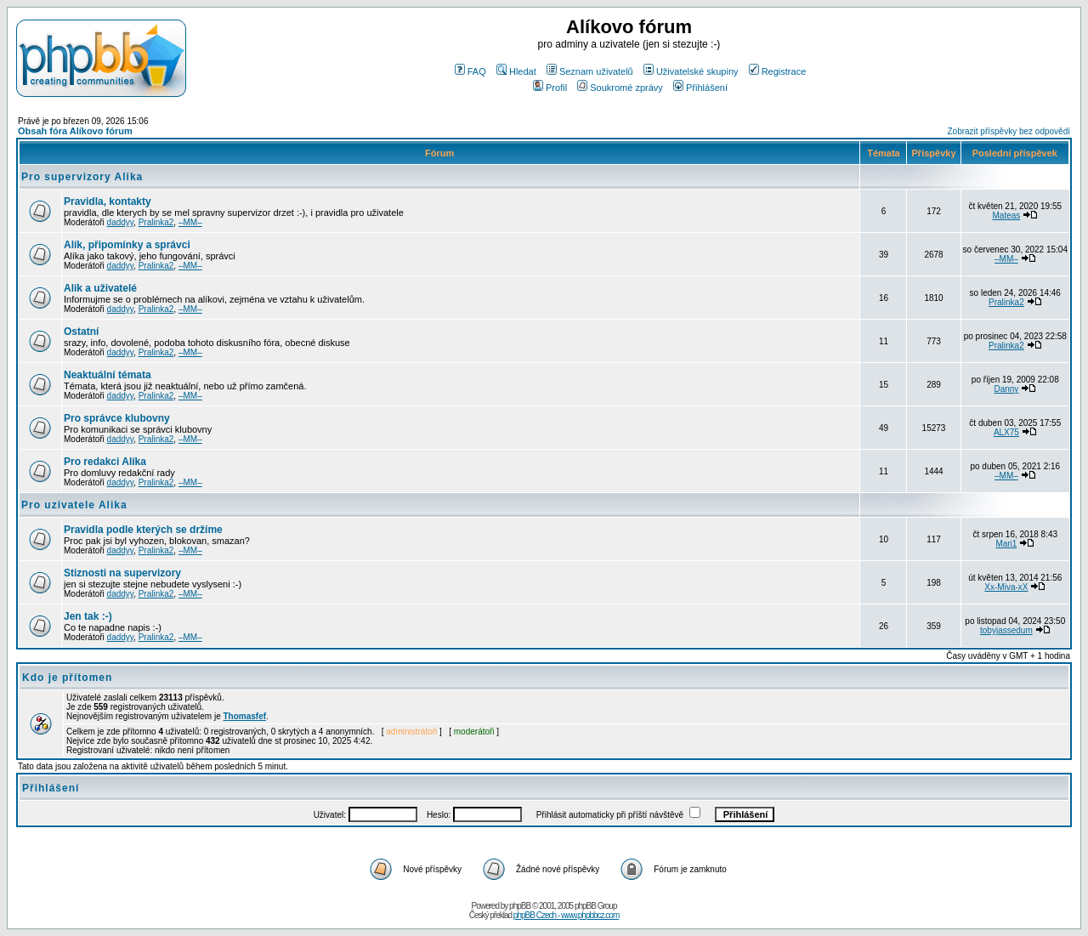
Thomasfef (245, 716)
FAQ (470, 71)
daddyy (120, 222)
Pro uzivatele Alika (74, 505)
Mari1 (1006, 543)
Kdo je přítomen (67, 678)
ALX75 (1006, 432)
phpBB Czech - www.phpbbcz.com (566, 915)
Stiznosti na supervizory (122, 573)
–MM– (190, 222)
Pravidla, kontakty (107, 201)
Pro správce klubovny (117, 418)
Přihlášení (700, 87)
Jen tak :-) (88, 616)
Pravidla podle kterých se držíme (143, 530)
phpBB (519, 905)
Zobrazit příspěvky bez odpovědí (1008, 131)
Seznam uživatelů (590, 71)
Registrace (778, 71)
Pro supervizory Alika (82, 177)
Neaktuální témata (107, 375)
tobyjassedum (1006, 630)
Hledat (516, 71)
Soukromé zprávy (620, 87)
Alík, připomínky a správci (127, 245)
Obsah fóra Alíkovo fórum (75, 131)
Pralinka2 (156, 222)
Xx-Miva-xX (1006, 587)
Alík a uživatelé (100, 288)
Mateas (1006, 215)
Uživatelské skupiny (691, 71)
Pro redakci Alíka (105, 462)
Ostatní (81, 332)
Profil (550, 87)
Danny (1006, 389)
